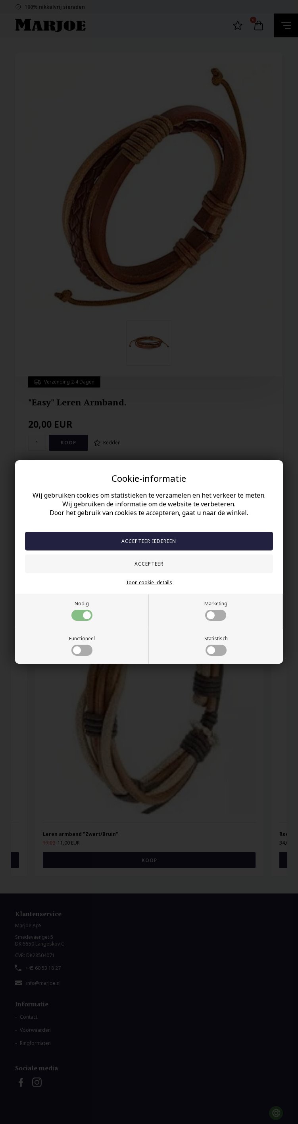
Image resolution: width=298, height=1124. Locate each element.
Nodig (81, 610)
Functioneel (82, 645)
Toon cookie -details (149, 582)
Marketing (215, 610)
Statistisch (216, 645)
